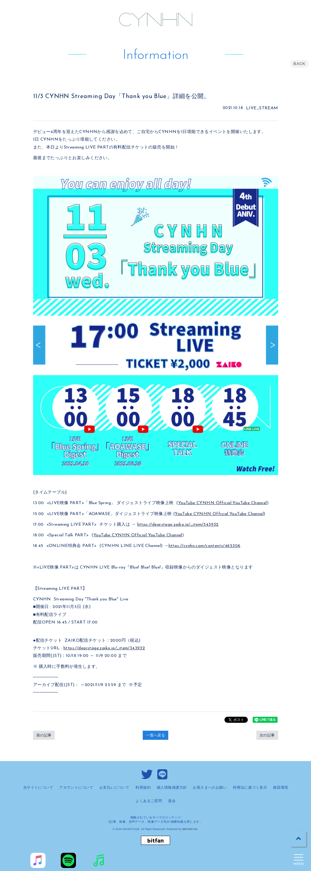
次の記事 (267, 735)
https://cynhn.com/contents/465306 (205, 546)
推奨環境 (280, 787)
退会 (172, 801)
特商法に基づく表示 (250, 787)
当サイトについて (38, 787)
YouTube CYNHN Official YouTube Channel (222, 503)
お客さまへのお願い (210, 787)
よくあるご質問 (148, 801)
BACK (299, 63)
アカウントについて (76, 787)
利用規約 (143, 787)
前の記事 (44, 735)
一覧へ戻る (155, 735)
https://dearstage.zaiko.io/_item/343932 (178, 524)
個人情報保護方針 (172, 787)
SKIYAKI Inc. (190, 829)
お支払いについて (114, 787)
